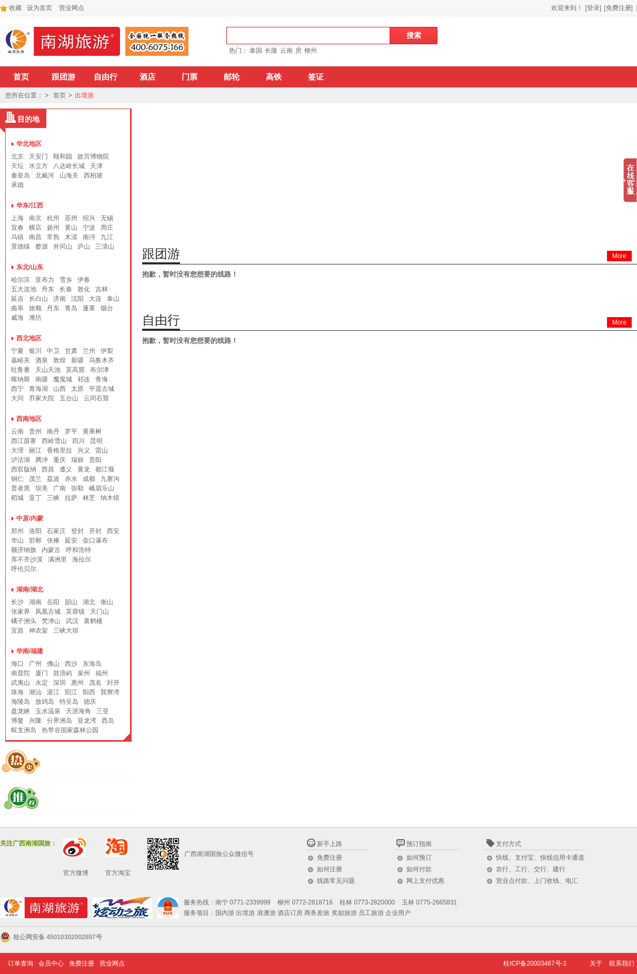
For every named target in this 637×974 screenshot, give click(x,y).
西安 (113, 531)
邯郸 (35, 540)
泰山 (113, 298)
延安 (71, 540)
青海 (101, 379)
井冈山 (62, 246)
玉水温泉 (48, 711)
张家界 (20, 611)
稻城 (17, 497)
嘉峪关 (20, 360)
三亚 (102, 711)
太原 (77, 388)
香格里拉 (59, 450)
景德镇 (20, 246)
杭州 (53, 218)
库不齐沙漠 (27, 559)
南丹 (53, 431)
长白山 (38, 298)
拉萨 (71, 497)
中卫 (53, 351)
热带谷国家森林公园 (70, 730)
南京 (35, 218)
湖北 (89, 602)
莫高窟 (75, 369)
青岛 (71, 308)
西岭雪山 (54, 441)
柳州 (310, 50)
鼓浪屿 (62, 673)
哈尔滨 (20, 279)
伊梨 (107, 351)
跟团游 (63, 77)
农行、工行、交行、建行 (530, 869)
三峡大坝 (65, 630)
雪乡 (65, 279)
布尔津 (99, 369)
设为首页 (39, 8)
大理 (17, 450)
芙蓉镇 (75, 611)
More (619, 256)
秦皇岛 (20, 175)
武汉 (72, 621)
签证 (316, 77)
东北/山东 (29, 267)
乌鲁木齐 (101, 360)
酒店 (147, 77)
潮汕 (35, 692)
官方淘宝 (118, 873)
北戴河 (44, 175)
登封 (77, 531)
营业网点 (71, 8)
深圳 (59, 682)
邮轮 (232, 77)
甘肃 (71, 351)
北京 (17, 156)
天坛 (17, 166)
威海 (17, 317)
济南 (59, 298)
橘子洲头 (23, 621)
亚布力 (44, 279)
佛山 (53, 663)
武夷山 (20, 682)
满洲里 (57, 559)
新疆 (77, 360)
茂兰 (35, 479)
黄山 (71, 227)
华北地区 (29, 143)
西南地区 (29, 418)
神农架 (38, 630)
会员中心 (51, 963)
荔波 (53, 479)
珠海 (17, 692)
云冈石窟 (96, 398)
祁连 (83, 379)
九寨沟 (110, 479)
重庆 (59, 460)
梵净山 (51, 621)
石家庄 (56, 531)
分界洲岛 (59, 720)
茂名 (95, 682)
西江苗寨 (23, 441)
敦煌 (59, 360)
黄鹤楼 (93, 621)
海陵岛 (20, 701)
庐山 (83, 246)
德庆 (90, 701)
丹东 (48, 289)
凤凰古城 (48, 611)
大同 (17, 398)
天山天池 (48, 369)
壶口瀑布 (95, 540)
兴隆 (35, 720)
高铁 (274, 77)
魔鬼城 (62, 379)
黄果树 (92, 431)
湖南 (35, 602)
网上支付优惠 (425, 880)
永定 (41, 682)
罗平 (71, 431)
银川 (35, 351)
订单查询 (20, 963)
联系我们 (621, 963)
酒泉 (41, 360)
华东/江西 (29, 205)
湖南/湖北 (29, 589)
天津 (96, 166)
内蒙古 (51, 550)
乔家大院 (41, 398)
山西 (59, 388)
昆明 (96, 441)
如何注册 (329, 869)
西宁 (17, 388)
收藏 (11, 8)
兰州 (89, 351)
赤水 (71, 479)
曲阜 (17, 308)
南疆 (41, 379)
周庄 (107, 227)
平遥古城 (101, 388)
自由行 (105, 77)
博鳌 (17, 720)
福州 (101, 673)
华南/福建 (29, 651)
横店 (35, 227)
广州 (35, 663)
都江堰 (104, 469)
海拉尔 (81, 559)
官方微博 (75, 873)
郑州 (17, 531)
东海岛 (92, 663)
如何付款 (419, 869)
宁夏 (17, 351)
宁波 (89, 227)
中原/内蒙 (29, 518)
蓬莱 (89, 308)
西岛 (108, 720)
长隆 (271, 50)
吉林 (101, 289)
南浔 (89, 237)
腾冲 (41, 460)
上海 (17, 218)
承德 (17, 185)
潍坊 (35, 317)
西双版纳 (23, 469)
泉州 (83, 673)
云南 (286, 50)
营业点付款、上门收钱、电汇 (537, 880)
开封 (95, 531)
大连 (95, 298)
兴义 (83, 450)
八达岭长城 (69, 166)
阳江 (71, 692)
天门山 (99, 611)
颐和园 (62, 156)
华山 (17, 540)
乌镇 (17, 237)
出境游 (84, 95)
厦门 (41, 673)
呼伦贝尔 (23, 569)
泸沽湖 (20, 460)
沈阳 (77, 298)
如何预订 (419, 857)
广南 (59, 488)
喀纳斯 (20, 379)
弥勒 (77, 488)
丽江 (35, 450)
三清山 (104, 246)
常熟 (53, 237)
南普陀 (20, 673)
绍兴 (89, 218)
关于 (596, 963)
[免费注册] (618, 8)
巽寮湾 (110, 692)
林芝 (89, 497)
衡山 (107, 602)
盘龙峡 (20, 711)
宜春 (17, 227)
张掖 (53, 540)
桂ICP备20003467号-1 (534, 963)
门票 (189, 77)
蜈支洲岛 (23, 730)
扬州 (53, 227)
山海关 (68, 175)
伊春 (83, 279)
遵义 (65, 469)
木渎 (71, 237)
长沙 (17, 602)
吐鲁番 (20, 369)
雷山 (101, 450)
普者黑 (20, 488)
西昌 (48, 469)
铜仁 (17, 479)
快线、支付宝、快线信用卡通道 (540, 857)
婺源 (41, 246)
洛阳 (35, 531)
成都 (89, 479)
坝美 (41, 488)
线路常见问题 (336, 880)
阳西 (89, 692)
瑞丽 (77, 460)
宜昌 (17, 630)
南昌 (35, 237)
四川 (78, 441)
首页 (21, 77)
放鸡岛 (44, 701)
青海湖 (38, 388)
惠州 (77, 682)
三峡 (53, 497)
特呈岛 (68, 701)
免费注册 (329, 857)
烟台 (107, 308)
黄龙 (83, 469)
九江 (107, 237)
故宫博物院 (93, 156)
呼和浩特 (78, 550)
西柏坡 (93, 175)
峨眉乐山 (101, 488)
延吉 (17, 298)
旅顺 (35, 308)
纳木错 (110, 497)
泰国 (256, 50)
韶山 (71, 602)
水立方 (38, 166)
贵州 (35, 431)
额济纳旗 (23, 550)
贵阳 (95, 460)
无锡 (107, 218)
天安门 (38, 156)
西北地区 (29, 338)
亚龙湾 (86, 720)
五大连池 (23, 289)
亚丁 (35, 497)
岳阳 (53, 602)
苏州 (71, 218)
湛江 (53, 692)
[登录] (593, 8)
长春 (65, 289)
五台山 (68, 398)
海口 (17, 663)
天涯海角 (78, 711)
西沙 (71, 663)
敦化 (83, 289)
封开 (113, 682)
